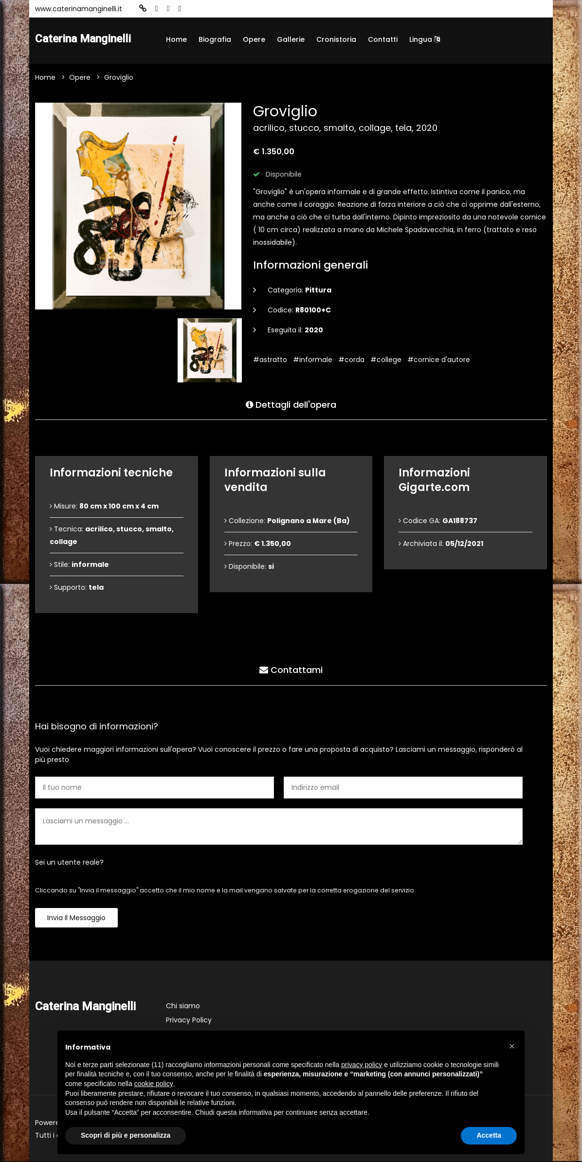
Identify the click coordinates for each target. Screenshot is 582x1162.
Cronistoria (336, 39)
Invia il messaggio (76, 919)
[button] (512, 1046)
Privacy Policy (189, 1021)
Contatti (383, 39)
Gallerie (291, 39)
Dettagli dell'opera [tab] (291, 404)
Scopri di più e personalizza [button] (125, 1135)
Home (176, 39)
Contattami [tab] (291, 670)
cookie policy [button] (153, 1084)
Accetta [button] (488, 1135)
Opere (254, 39)
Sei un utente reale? (69, 863)
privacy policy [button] (361, 1065)
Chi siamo (183, 1007)
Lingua (424, 39)
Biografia (215, 39)
